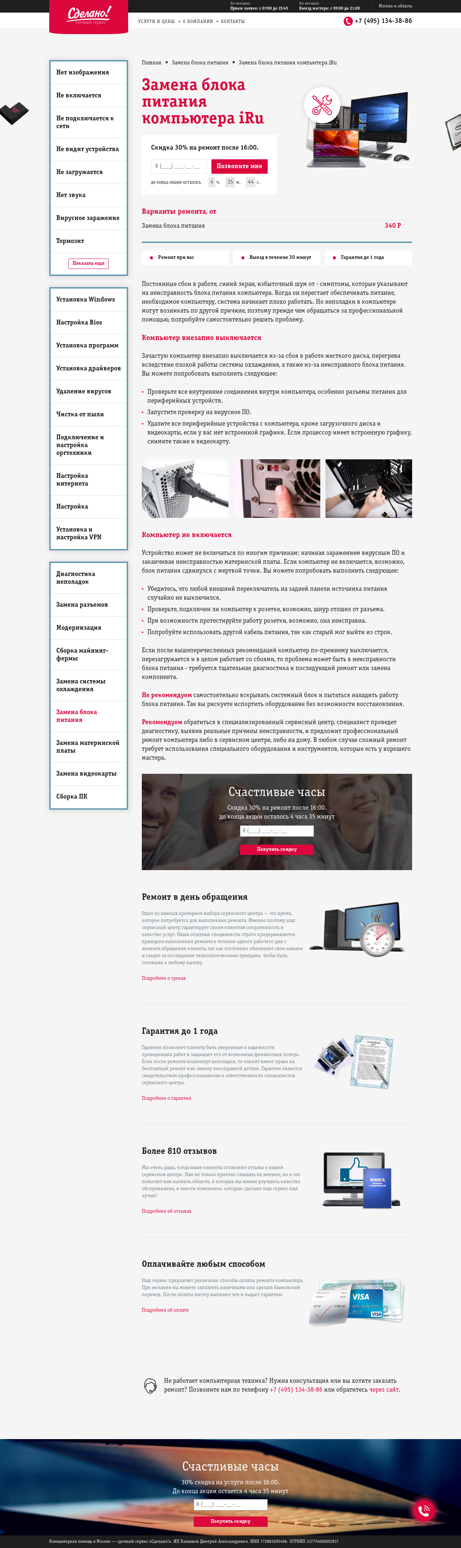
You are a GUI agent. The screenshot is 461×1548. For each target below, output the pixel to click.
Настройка (72, 507)
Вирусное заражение (88, 218)
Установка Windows (85, 300)
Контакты (233, 22)
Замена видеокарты (86, 774)
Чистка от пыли (80, 415)
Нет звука (71, 195)
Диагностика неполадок (75, 578)
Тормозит (70, 241)
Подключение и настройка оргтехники (80, 445)
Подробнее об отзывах (166, 1211)
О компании (198, 22)
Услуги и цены (156, 22)
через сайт (383, 1390)
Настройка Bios (79, 323)
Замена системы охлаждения (81, 686)
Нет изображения (82, 73)
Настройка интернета (72, 480)
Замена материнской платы (88, 747)
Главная (151, 63)
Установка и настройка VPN (78, 534)
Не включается (78, 96)
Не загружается (79, 172)
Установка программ (87, 346)
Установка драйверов (88, 369)
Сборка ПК (71, 797)
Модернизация (78, 628)
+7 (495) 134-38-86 (383, 21)
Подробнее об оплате (165, 1310)
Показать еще (88, 263)
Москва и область (395, 6)
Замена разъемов (82, 605)
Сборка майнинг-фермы (82, 655)
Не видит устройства (87, 149)
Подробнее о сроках (164, 978)
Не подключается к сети (85, 123)
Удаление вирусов (83, 392)
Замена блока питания (76, 716)
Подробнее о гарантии (166, 1098)
